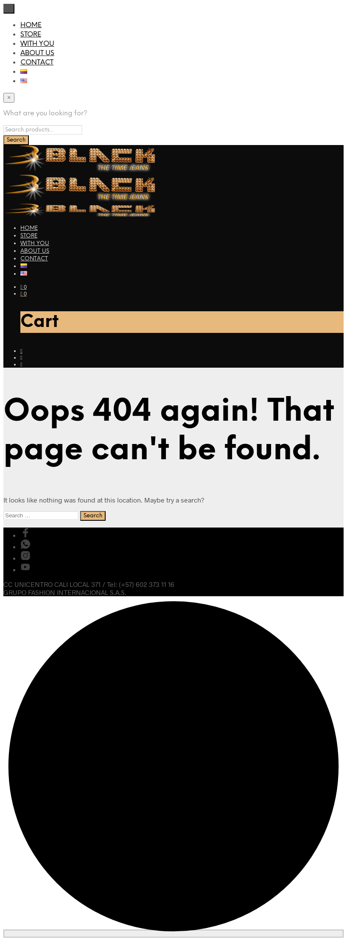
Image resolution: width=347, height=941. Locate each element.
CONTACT (36, 62)
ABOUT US (37, 53)
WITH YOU (37, 43)
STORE (30, 34)
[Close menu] (8, 9)
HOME (31, 25)
